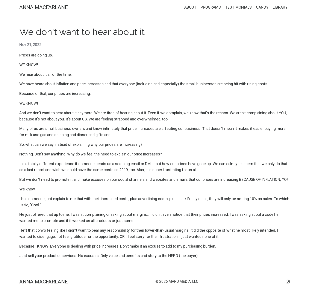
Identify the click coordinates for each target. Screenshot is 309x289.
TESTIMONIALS (238, 7)
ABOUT (190, 7)
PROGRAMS (211, 7)
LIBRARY (280, 7)
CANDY (262, 7)
